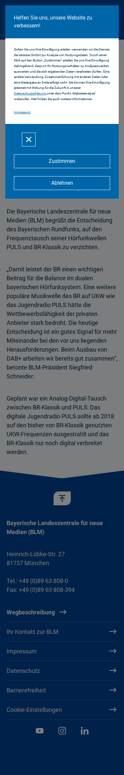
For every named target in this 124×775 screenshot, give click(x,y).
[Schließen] (29, 139)
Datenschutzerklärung (30, 93)
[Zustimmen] (62, 161)
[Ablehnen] (62, 183)
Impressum (22, 112)
